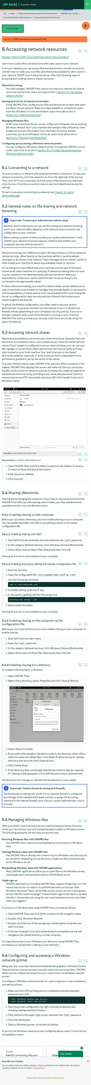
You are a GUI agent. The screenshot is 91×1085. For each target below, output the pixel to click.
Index (12, 13)
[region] (45, 1071)
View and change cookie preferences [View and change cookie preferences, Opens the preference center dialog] (45, 1077)
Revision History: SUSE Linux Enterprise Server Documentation (35, 56)
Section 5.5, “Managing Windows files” (26, 137)
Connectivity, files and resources (17, 17)
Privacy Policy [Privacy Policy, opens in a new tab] (39, 1068)
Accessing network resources (47, 17)
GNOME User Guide (69, 13)
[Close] (88, 1061)
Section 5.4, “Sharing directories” (23, 115)
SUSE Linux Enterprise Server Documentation (37, 13)
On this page (12, 28)
